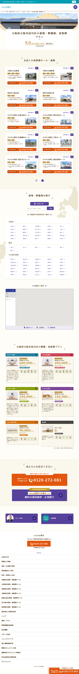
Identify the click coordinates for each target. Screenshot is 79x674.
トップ (4, 612)
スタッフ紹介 (16, 515)
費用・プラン (6, 616)
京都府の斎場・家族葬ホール (11, 575)
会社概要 (4, 625)
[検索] (50, 209)
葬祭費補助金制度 (7, 621)
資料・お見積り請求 (8, 562)
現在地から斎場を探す (9, 607)
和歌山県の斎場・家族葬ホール (12, 594)
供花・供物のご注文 (8, 571)
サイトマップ (6, 657)
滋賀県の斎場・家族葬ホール (11, 584)
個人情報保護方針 (7, 639)
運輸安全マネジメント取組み (11, 648)
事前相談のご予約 (7, 566)
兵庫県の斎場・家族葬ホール (11, 589)
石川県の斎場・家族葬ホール (11, 598)
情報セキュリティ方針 (9, 644)
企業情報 (50, 515)
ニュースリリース (7, 634)
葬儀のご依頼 (6, 557)
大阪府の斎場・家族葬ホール (11, 580)
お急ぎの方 (5, 553)
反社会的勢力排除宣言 (9, 653)
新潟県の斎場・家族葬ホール (11, 603)
